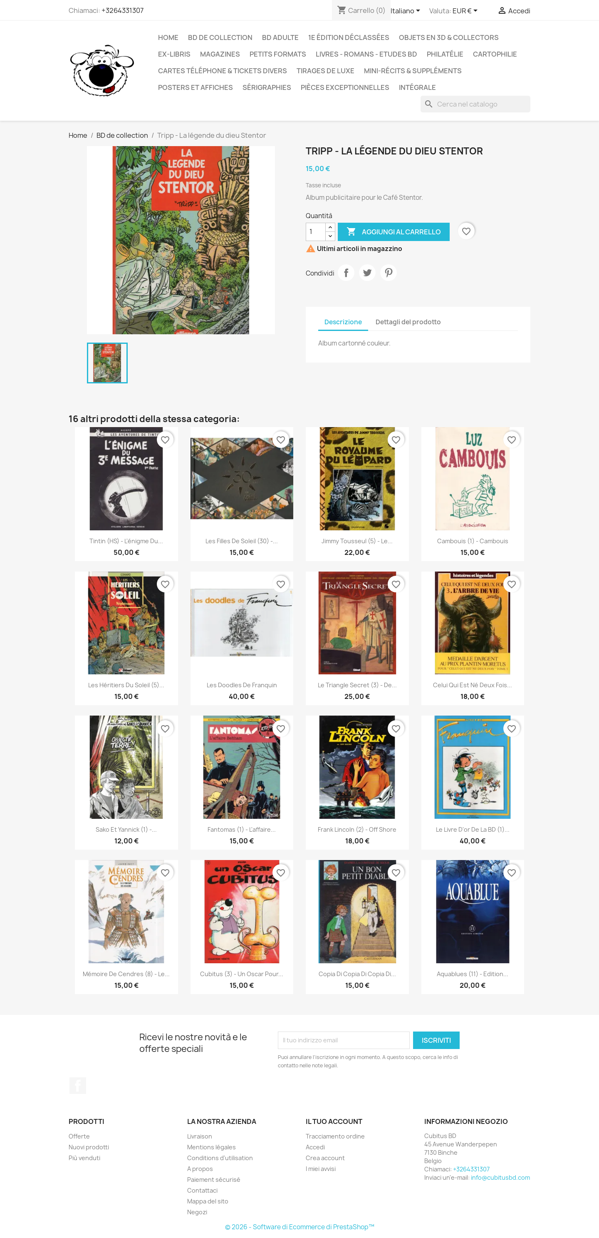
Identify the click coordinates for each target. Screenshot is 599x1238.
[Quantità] (316, 232)
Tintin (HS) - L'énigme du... (126, 541)
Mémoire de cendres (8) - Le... (126, 974)
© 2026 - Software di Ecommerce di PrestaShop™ (299, 1227)
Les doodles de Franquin (242, 685)
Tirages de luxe (325, 70)
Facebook (77, 1085)
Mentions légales (211, 1147)
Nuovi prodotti (89, 1147)
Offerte (79, 1136)
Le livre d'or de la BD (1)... (473, 829)
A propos (200, 1169)
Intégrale (417, 87)
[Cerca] (475, 104)
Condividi (346, 272)
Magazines (220, 54)
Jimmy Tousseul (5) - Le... (357, 541)
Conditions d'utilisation (220, 1158)
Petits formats (278, 54)
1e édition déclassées (348, 37)
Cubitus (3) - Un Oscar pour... (241, 974)
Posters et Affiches (195, 87)
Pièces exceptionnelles (345, 87)
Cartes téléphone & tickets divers (222, 70)
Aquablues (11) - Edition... (472, 974)
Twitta (367, 272)
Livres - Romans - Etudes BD (366, 54)
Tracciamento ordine (335, 1136)
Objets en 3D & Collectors (449, 37)
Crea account (325, 1158)
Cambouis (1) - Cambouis (472, 541)
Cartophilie (495, 54)
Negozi (197, 1212)
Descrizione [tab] (343, 322)
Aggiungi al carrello (394, 231)
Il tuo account (334, 1121)
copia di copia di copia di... (357, 974)
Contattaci (202, 1190)
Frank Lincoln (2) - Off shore (357, 829)
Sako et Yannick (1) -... (126, 829)
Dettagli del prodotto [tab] (408, 322)
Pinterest (388, 272)
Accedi (315, 1147)
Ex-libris (174, 54)
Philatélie (445, 54)
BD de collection (220, 37)
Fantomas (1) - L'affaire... (242, 829)
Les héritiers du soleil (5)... (126, 685)
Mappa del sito (207, 1201)
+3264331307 (122, 10)
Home (168, 37)
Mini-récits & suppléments (413, 70)
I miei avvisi (321, 1169)
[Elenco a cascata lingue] (407, 11)
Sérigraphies (267, 87)
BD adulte (280, 37)
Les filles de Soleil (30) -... (241, 541)
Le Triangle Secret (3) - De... (357, 685)
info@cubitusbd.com (500, 1177)
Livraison (199, 1136)
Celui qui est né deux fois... (472, 685)
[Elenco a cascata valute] (466, 11)
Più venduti (84, 1158)
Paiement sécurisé (213, 1179)
